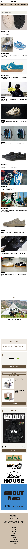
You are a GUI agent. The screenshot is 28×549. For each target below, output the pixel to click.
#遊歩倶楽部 (13, 345)
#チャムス (8, 345)
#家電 (4, 345)
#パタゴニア (13, 348)
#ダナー (12, 346)
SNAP (15, 4)
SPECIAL (10, 4)
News (2, 4)
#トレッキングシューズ (19, 346)
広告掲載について (17, 521)
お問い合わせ (10, 521)
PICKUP (6, 4)
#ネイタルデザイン (6, 348)
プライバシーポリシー (7, 522)
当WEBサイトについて (15, 522)
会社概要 (6, 521)
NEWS (14, 527)
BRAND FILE (14, 535)
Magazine (23, 4)
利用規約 (22, 521)
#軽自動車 (17, 345)
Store (18, 4)
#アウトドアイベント (6, 346)
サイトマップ (22, 522)
